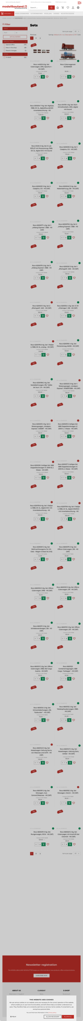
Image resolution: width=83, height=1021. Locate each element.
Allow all (68, 1016)
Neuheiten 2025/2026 (67, 13)
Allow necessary (52, 1016)
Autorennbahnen (37, 13)
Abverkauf (18, 18)
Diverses (56, 13)
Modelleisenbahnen (22, 13)
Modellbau (48, 13)
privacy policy (52, 1012)
